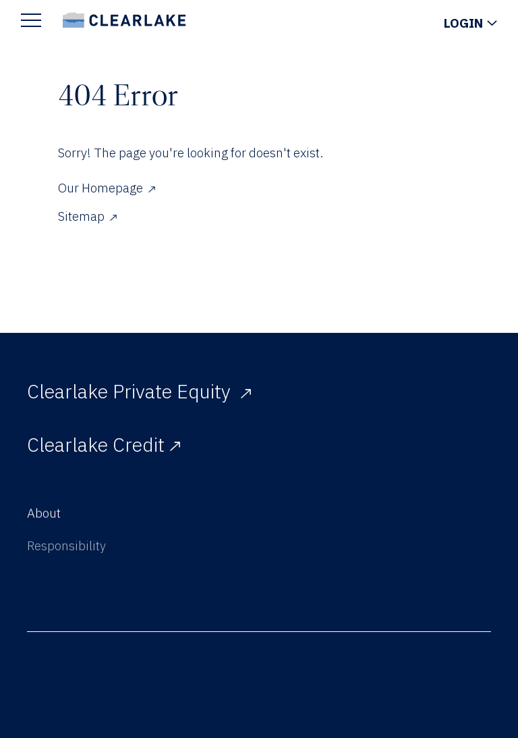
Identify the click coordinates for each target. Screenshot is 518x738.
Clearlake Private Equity (139, 391)
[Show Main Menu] (31, 20)
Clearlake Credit (103, 444)
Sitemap (87, 216)
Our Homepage (106, 188)
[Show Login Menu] (470, 23)
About (44, 515)
